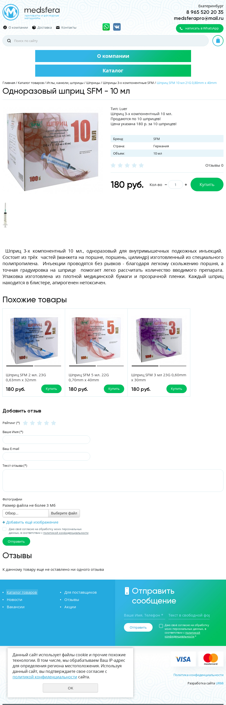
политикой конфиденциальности (65, 533)
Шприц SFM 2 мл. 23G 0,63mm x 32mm (26, 377)
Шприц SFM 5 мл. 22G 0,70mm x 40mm (81, 377)
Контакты (68, 27)
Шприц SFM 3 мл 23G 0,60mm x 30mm (136, 377)
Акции (69, 606)
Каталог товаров (31, 82)
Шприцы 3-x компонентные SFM (128, 82)
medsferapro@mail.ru (198, 18)
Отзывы (71, 599)
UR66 (219, 683)
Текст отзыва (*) (15, 466)
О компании (18, 27)
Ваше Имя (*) (13, 432)
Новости (14, 599)
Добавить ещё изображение (32, 522)
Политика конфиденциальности (198, 675)
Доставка (44, 27)
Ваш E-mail (11, 449)
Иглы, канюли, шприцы (65, 82)
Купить (207, 184)
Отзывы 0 (214, 165)
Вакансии (15, 606)
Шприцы (93, 82)
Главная (9, 82)
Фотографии (12, 499)
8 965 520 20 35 (204, 12)
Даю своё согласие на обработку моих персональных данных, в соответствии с (48, 531)
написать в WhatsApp (202, 28)
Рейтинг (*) (11, 423)
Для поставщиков (80, 592)
